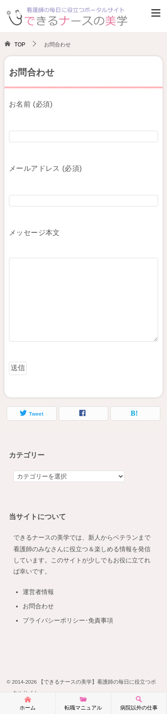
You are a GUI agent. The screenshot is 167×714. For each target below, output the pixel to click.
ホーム (27, 703)
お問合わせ (38, 606)
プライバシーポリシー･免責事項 (68, 620)
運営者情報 (38, 591)
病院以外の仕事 (139, 703)
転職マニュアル (83, 703)
